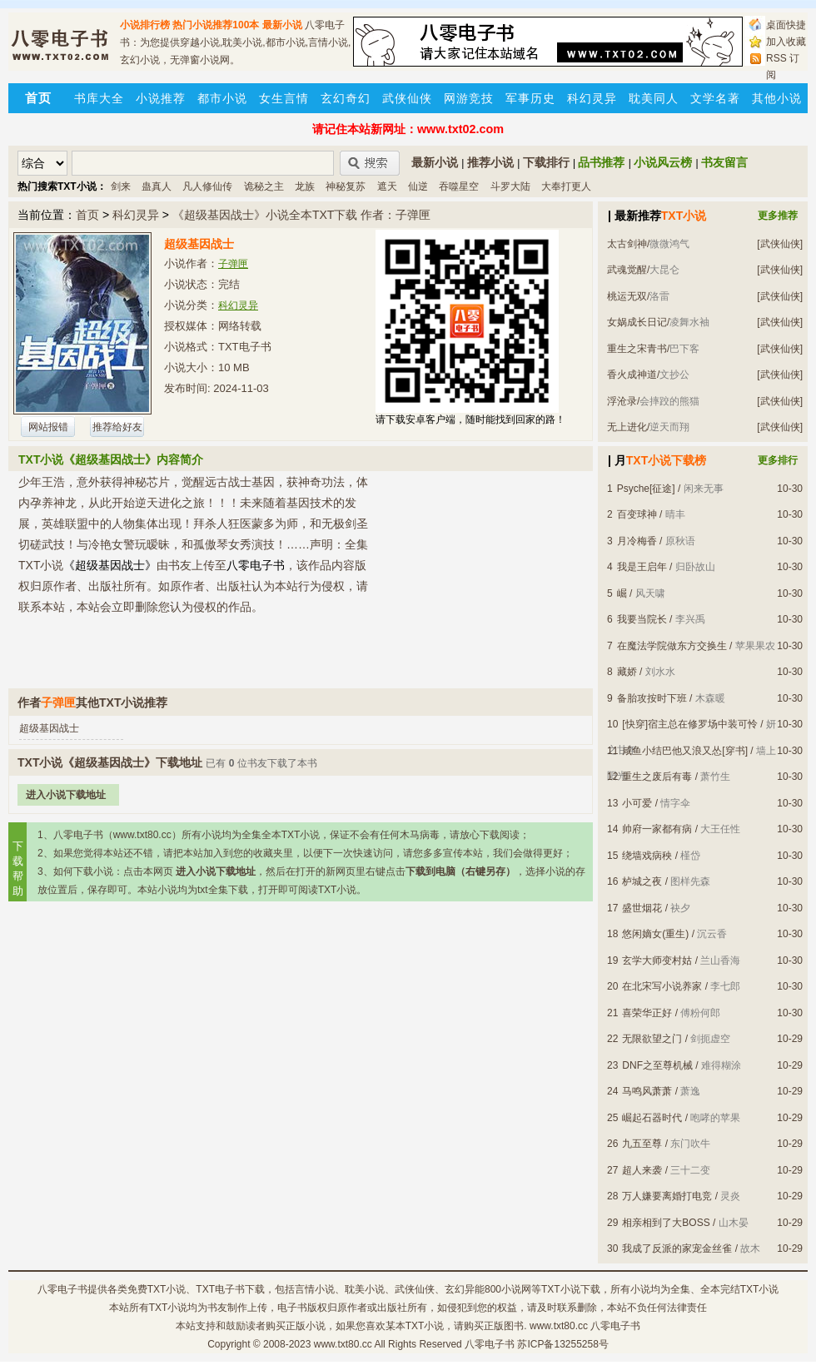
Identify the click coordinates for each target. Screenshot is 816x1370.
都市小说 (222, 98)
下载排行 (546, 162)
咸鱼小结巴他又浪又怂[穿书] (685, 751)
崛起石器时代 (652, 1118)
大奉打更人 (566, 186)
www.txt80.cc (343, 1344)
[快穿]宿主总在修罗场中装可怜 (690, 724)
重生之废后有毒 (657, 776)
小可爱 (637, 803)
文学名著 (715, 98)
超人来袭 (642, 1170)
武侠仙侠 (407, 98)
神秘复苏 (346, 186)
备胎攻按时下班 (652, 698)
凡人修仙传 (207, 186)
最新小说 (282, 25)
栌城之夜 (642, 881)
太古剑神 (627, 244)
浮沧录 (622, 401)
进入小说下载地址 (66, 795)
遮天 (387, 186)
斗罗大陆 (510, 186)
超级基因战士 (49, 728)
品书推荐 (601, 162)
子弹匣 (233, 264)
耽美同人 (654, 98)
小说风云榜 (663, 162)
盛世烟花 (642, 908)
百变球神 (637, 514)
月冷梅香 (637, 541)
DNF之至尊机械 (657, 1065)
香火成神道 (632, 374)
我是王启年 (642, 567)
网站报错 (48, 427)
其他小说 (777, 98)
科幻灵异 (592, 98)
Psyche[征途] (646, 488)
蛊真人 (157, 186)
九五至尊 (642, 1143)
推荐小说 (490, 162)
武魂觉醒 (627, 269)
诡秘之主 (264, 186)
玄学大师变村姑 (657, 960)
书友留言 (724, 162)
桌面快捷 (786, 25)
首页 (87, 214)
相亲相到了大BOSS (665, 1223)
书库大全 (99, 98)
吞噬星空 (459, 186)
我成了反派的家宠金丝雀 (677, 1248)
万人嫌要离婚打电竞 (667, 1196)
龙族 (305, 186)
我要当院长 (642, 619)
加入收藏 (786, 41)
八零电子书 (62, 1289)
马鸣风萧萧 (647, 1091)
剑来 (121, 186)
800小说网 (508, 1289)
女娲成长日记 (637, 322)
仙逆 (418, 186)
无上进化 (627, 427)
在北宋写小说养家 (662, 986)
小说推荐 (161, 98)
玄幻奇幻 (346, 98)
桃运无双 (627, 296)
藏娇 (627, 672)
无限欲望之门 (652, 1039)
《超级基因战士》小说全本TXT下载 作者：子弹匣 (301, 214)
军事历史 (530, 98)
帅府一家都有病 (657, 829)
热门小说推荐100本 (215, 25)
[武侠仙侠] (780, 244)
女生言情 (284, 98)
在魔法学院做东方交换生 (672, 646)
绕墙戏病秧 (647, 855)
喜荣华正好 (647, 1013)
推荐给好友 (117, 427)
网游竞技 (469, 98)
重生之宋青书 (637, 349)
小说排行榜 (145, 25)
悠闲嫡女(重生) (655, 934)
